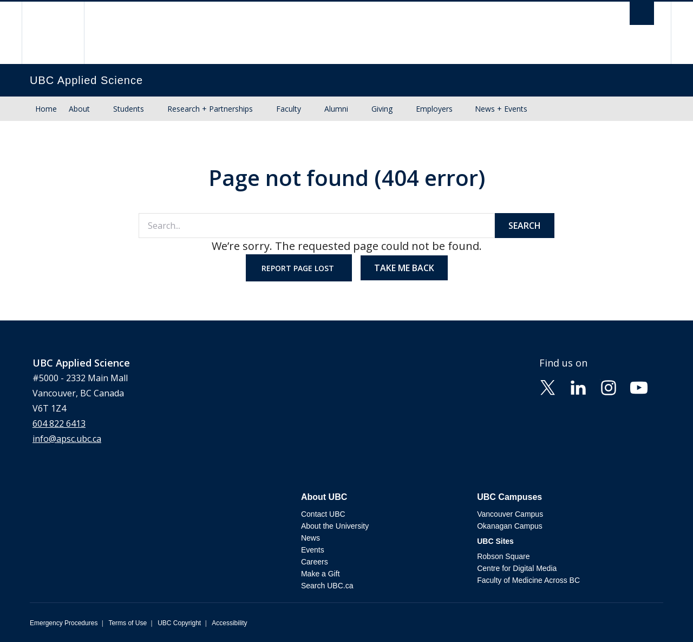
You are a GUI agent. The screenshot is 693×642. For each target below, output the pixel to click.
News (310, 538)
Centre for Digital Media (517, 568)
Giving (382, 109)
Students (128, 109)
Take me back (404, 268)
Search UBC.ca (327, 585)
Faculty (288, 109)
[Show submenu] (100, 109)
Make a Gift (320, 573)
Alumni (336, 109)
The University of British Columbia (53, 33)
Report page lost (298, 268)
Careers (314, 561)
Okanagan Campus (509, 526)
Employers (434, 109)
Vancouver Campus (510, 514)
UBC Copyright (179, 623)
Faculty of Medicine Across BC (528, 580)
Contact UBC (323, 514)
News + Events (501, 109)
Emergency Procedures (63, 623)
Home (46, 109)
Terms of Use (127, 623)
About (79, 109)
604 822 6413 (59, 423)
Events (312, 549)
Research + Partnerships (210, 109)
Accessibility (229, 623)
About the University (335, 526)
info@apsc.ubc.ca (66, 439)
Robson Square (503, 556)
